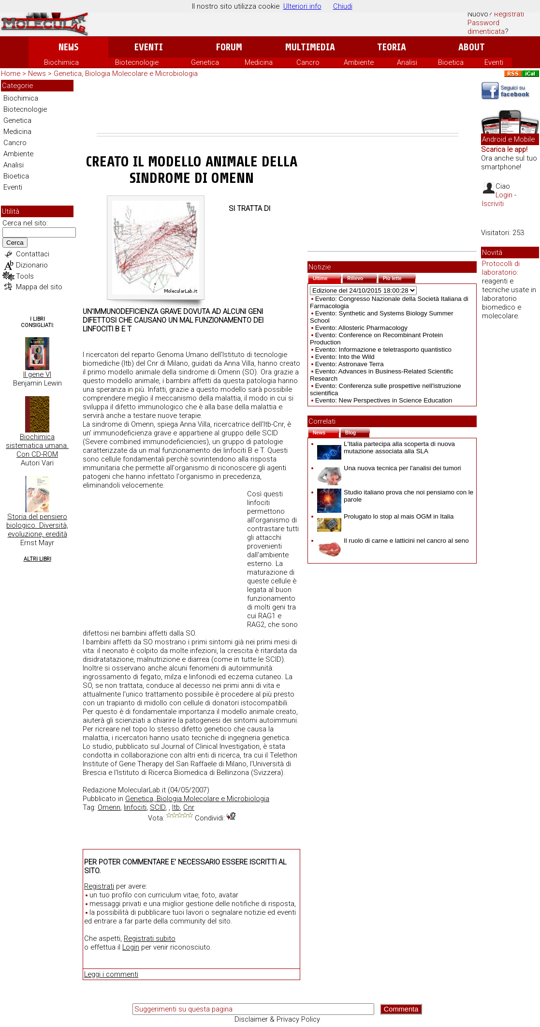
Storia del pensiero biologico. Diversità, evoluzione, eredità (37, 525)
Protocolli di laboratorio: (501, 268)
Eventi (148, 47)
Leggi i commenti (111, 974)
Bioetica (451, 62)
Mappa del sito (39, 287)
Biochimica (61, 62)
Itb (176, 807)
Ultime (327, 277)
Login (130, 947)
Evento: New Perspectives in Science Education (383, 400)
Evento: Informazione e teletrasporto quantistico (383, 349)
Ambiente (359, 62)
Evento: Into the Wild (345, 356)
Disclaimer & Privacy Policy (277, 1019)
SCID (157, 807)
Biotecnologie (137, 62)
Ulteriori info (302, 6)
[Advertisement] (277, 106)
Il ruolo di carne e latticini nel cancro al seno (393, 540)
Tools (25, 276)
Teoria (391, 47)
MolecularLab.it (142, 790)
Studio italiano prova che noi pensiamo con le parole (395, 496)
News (68, 47)
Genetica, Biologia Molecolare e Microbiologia (126, 73)
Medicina (259, 62)
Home (10, 73)
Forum (229, 47)
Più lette (399, 277)
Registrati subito (149, 938)
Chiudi (342, 6)
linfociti (135, 807)
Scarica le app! (504, 149)
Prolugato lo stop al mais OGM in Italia (385, 516)
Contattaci (32, 254)
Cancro (308, 62)
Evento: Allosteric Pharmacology (361, 327)
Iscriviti (493, 203)
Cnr (188, 807)
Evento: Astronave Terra (349, 364)
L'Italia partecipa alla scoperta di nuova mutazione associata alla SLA (386, 447)
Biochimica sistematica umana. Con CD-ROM (37, 445)
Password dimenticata (486, 27)
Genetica (205, 62)
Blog (357, 431)
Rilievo (362, 277)
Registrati (509, 14)
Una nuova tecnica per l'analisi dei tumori (389, 468)
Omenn (109, 807)
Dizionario (32, 265)
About (471, 47)
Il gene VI (37, 374)
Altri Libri (37, 559)
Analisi (407, 62)
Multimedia (310, 47)
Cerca (15, 242)
